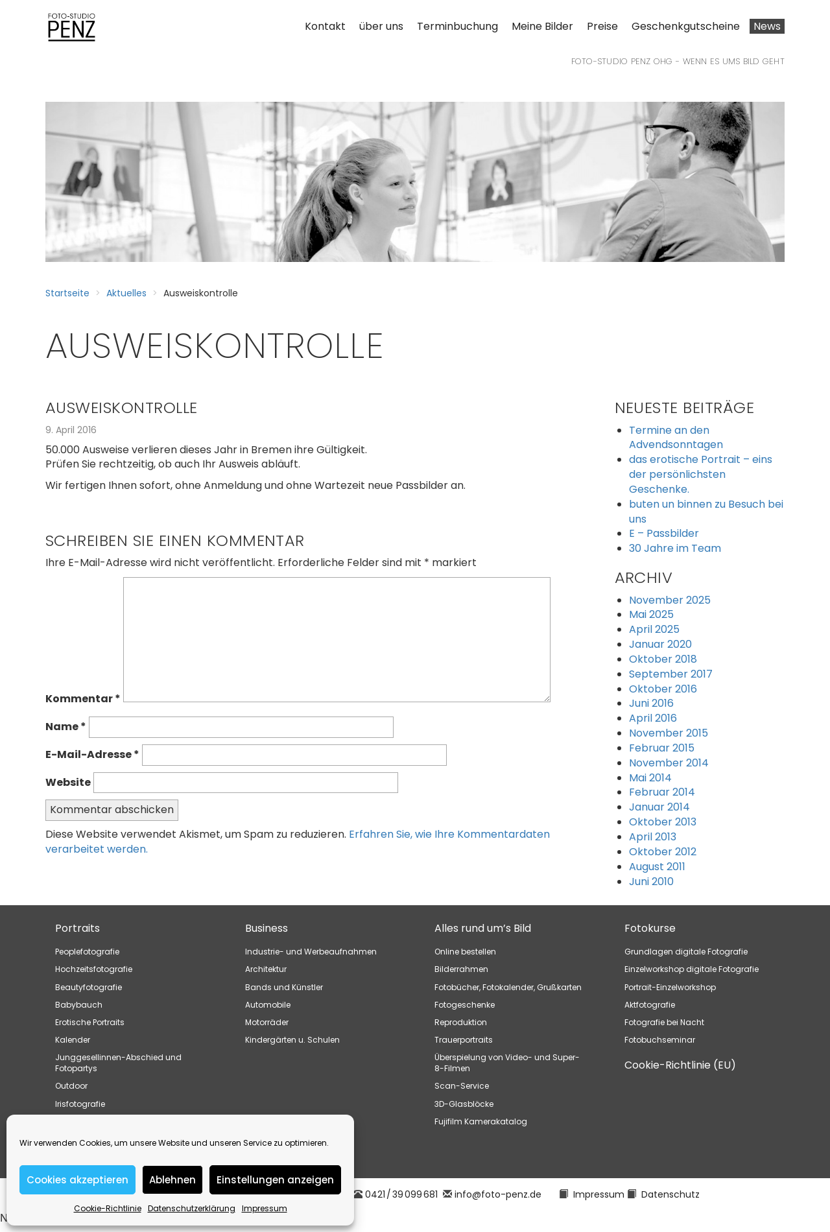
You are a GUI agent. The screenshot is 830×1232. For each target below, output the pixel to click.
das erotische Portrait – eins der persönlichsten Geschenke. (700, 474)
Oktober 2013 (662, 821)
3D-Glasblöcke (463, 1103)
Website (68, 783)
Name (65, 727)
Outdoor (71, 1085)
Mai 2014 (650, 777)
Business (266, 928)
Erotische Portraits (89, 1022)
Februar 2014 (662, 792)
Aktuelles (126, 293)
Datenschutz (670, 1194)
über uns (381, 26)
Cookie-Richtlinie (107, 1208)
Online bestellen (465, 951)
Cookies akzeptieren (77, 1180)
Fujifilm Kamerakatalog (480, 1121)
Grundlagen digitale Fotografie (686, 951)
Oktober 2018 (663, 659)
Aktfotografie (649, 1004)
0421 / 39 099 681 (401, 1194)
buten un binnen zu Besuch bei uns (706, 512)
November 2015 (668, 733)
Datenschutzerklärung (191, 1208)
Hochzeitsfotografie (93, 969)
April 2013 (652, 836)
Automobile (267, 1004)
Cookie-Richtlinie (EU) (680, 1065)
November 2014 (669, 762)
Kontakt (325, 26)
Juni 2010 (651, 881)
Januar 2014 (659, 807)
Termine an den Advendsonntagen (676, 438)
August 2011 (657, 866)
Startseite (67, 293)
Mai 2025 (651, 614)
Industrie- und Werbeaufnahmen (311, 951)
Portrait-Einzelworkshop (670, 987)
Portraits (77, 928)
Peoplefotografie (87, 951)
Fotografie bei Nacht (664, 1022)
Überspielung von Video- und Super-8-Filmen (507, 1063)
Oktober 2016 (663, 688)
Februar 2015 (661, 747)
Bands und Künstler (284, 987)
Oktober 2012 (662, 851)
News (767, 26)
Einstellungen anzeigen (275, 1180)
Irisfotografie (80, 1103)
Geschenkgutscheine (686, 26)
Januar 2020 (660, 644)
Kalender (72, 1039)
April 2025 (654, 629)
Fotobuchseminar (659, 1039)
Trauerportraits (463, 1039)
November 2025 (670, 600)
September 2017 (671, 674)
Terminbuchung (457, 26)
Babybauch (78, 1004)
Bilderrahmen (461, 969)
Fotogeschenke (464, 1004)
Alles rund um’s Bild (482, 928)
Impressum (264, 1208)
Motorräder (267, 1022)
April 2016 (653, 718)
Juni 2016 (651, 703)
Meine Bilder (542, 26)
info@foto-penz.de (498, 1194)
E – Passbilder (664, 533)
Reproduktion (460, 1022)
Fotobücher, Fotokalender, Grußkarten (508, 987)
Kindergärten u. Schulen (292, 1039)
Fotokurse (650, 928)
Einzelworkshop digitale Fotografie (691, 969)
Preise (602, 26)
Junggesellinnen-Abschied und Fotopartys (118, 1063)
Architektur (266, 969)
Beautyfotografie (88, 987)
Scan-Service (461, 1085)
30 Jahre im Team (675, 548)
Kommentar (83, 699)
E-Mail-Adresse (92, 755)
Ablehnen (172, 1180)
